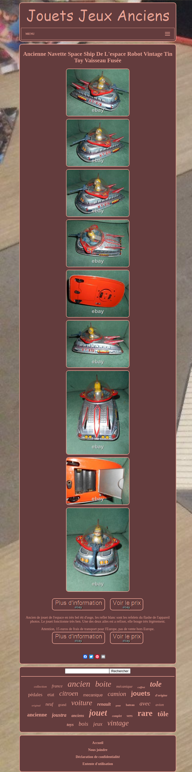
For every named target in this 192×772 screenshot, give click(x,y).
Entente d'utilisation (97, 764)
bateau (130, 705)
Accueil (97, 743)
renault (104, 704)
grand (62, 705)
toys (70, 724)
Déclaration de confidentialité (98, 757)
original (36, 705)
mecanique (93, 695)
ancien (79, 683)
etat (51, 694)
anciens (78, 715)
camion (117, 693)
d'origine (161, 695)
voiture (81, 702)
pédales (35, 694)
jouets (140, 693)
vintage (118, 723)
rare (145, 713)
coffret (141, 687)
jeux (97, 724)
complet (117, 716)
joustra (59, 715)
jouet (98, 713)
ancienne (37, 715)
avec (145, 703)
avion (160, 705)
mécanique (124, 686)
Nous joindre (97, 750)
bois (83, 724)
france (57, 686)
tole (156, 684)
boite (103, 683)
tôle (163, 714)
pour (118, 705)
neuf (49, 704)
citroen (68, 693)
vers (129, 716)
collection (40, 686)
